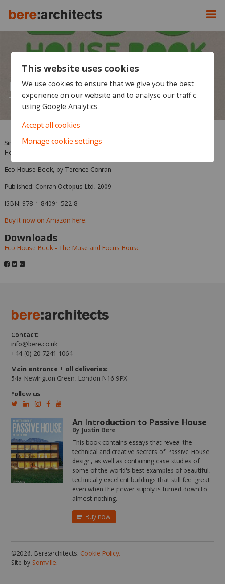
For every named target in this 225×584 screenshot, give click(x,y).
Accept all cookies (51, 125)
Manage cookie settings (62, 141)
